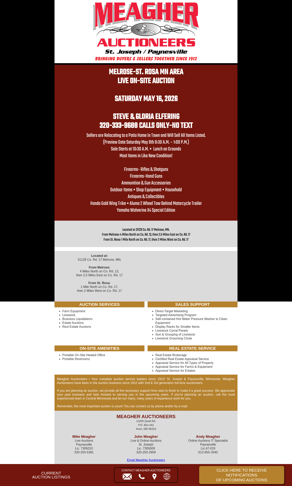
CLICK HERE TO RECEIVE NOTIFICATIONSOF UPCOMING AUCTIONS (241, 475)
